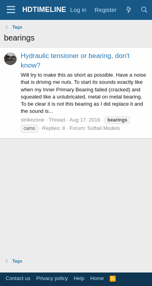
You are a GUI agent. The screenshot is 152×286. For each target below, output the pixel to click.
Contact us (18, 278)
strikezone (32, 120)
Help (79, 278)
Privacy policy (52, 278)
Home (97, 278)
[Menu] (11, 10)
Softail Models (103, 128)
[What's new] (128, 9)
